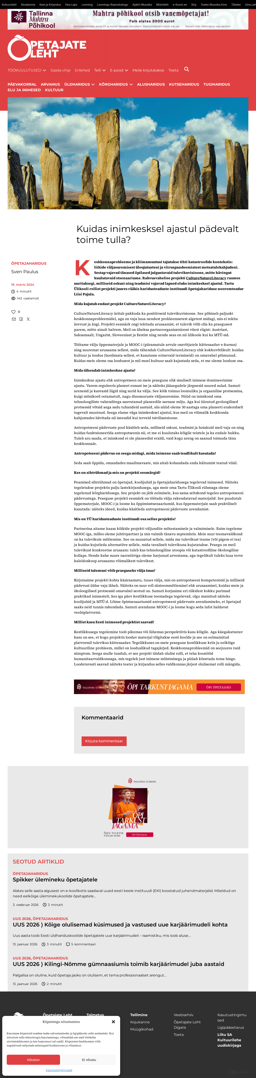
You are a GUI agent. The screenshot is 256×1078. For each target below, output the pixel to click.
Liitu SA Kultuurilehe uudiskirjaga (229, 1040)
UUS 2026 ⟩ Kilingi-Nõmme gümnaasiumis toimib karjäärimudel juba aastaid (118, 964)
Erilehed (82, 70)
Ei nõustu (89, 1060)
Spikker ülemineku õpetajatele (56, 880)
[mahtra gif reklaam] (128, 19)
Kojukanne (140, 1022)
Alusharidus (151, 84)
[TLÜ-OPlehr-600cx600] (128, 807)
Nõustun (33, 1060)
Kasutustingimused (59, 1070)
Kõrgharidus (113, 84)
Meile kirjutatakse (148, 70)
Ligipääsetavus (230, 1027)
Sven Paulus (24, 271)
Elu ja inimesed (24, 90)
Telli (97, 70)
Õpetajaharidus (28, 263)
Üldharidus (77, 84)
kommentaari (81, 944)
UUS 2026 (22, 919)
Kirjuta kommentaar (104, 741)
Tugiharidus (217, 84)
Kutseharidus (184, 84)
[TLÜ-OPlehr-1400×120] (159, 687)
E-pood (116, 70)
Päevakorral (22, 84)
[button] (113, 1022)
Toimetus (95, 1015)
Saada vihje (60, 70)
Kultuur (54, 90)
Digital (239, 1072)
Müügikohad (141, 1029)
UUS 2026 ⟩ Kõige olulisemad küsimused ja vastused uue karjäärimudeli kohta (120, 925)
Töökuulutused (24, 70)
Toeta (173, 70)
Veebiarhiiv (183, 1015)
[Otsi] (187, 69)
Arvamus (50, 84)
